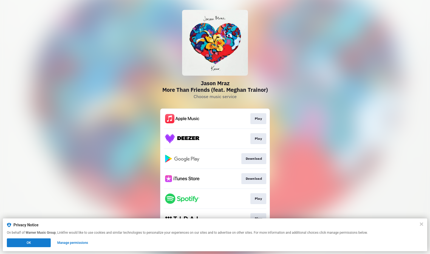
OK (29, 243)
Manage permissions (72, 243)
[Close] (421, 224)
